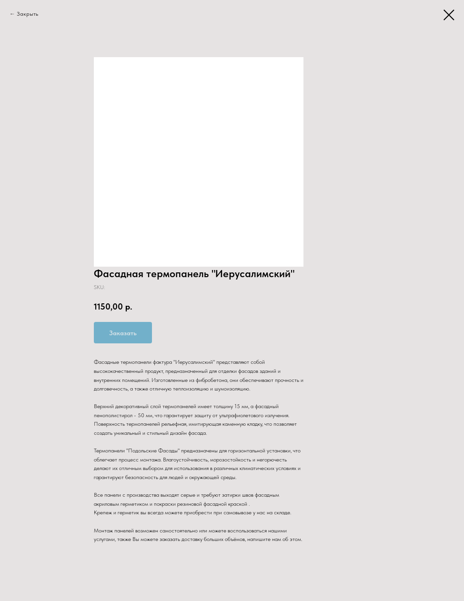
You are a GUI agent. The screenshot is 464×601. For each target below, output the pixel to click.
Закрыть (27, 13)
